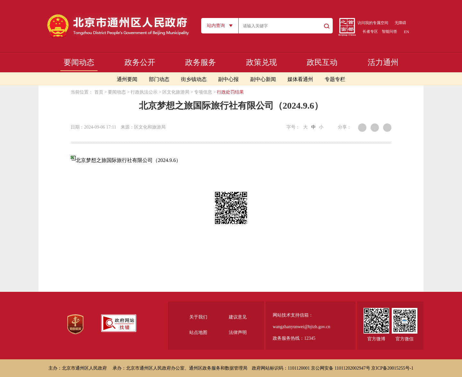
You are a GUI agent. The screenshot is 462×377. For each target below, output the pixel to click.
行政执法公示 (144, 92)
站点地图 (198, 332)
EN (406, 32)
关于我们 (198, 317)
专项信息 (203, 92)
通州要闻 (127, 79)
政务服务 (200, 62)
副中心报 (228, 79)
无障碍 (400, 23)
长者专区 (370, 31)
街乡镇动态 (194, 79)
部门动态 (159, 79)
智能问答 (389, 31)
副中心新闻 (263, 79)
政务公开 (139, 62)
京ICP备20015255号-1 (392, 368)
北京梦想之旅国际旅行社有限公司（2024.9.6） (128, 160)
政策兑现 (261, 62)
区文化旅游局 (175, 92)
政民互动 (322, 62)
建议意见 (238, 317)
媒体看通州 (300, 79)
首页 (98, 92)
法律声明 (238, 332)
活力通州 (383, 62)
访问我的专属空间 (372, 23)
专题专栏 (335, 79)
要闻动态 (79, 62)
